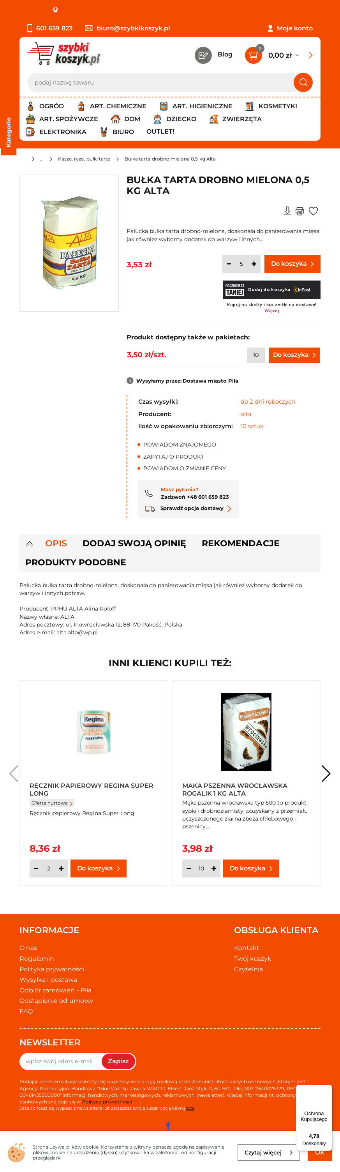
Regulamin (36, 958)
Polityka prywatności (51, 969)
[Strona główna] (22, 160)
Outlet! (160, 131)
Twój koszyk (252, 958)
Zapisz (118, 1061)
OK (320, 1152)
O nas (28, 947)
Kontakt (246, 947)
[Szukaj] (303, 82)
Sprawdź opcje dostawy (188, 508)
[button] (326, 773)
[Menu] (327, 1089)
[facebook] (168, 1125)
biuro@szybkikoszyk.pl (127, 28)
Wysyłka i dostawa (48, 979)
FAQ (26, 1011)
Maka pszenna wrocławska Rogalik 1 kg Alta (235, 789)
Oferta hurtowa (52, 803)
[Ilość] (241, 263)
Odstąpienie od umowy (56, 1000)
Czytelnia (248, 969)
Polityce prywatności (107, 1102)
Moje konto (295, 28)
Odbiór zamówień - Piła (55, 990)
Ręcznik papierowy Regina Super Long (91, 789)
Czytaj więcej (269, 1152)
